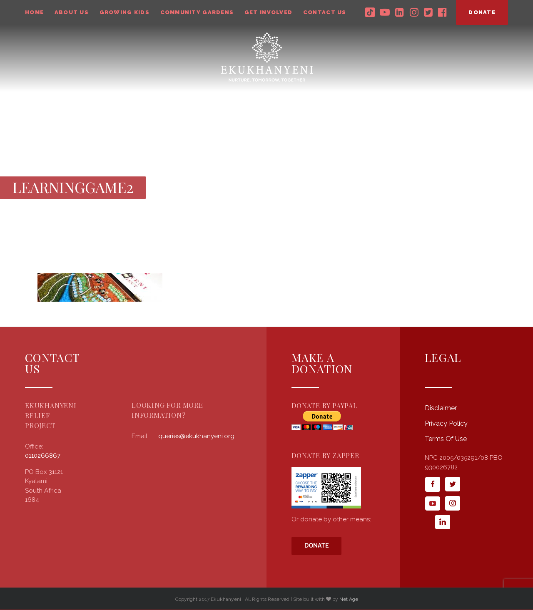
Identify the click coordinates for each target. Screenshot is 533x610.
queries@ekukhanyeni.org (196, 436)
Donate (316, 545)
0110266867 (42, 455)
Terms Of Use (446, 439)
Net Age (348, 599)
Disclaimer (441, 408)
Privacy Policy (446, 423)
